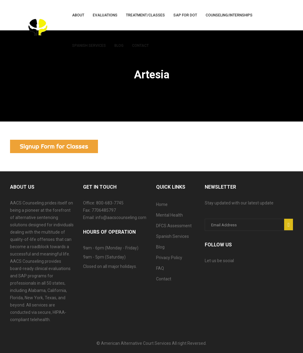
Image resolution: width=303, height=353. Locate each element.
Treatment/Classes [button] (145, 15)
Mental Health (169, 215)
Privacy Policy (169, 257)
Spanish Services (172, 236)
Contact (140, 45)
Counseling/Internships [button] (229, 15)
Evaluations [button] (105, 15)
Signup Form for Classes (54, 146)
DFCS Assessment (174, 225)
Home (162, 204)
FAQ (160, 268)
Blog (119, 45)
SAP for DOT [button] (185, 15)
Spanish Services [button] (89, 45)
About (78, 15)
